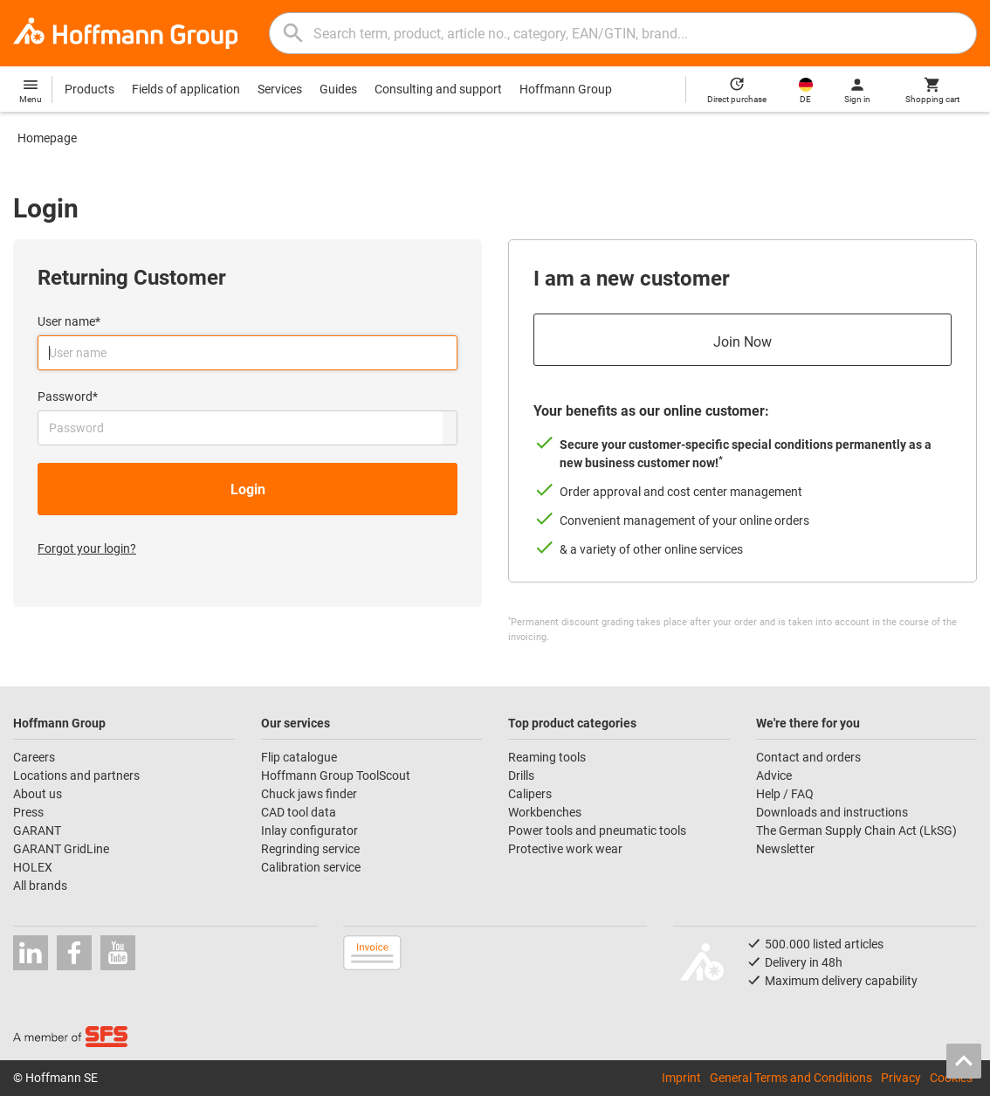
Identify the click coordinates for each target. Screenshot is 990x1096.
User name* (69, 321)
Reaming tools (547, 757)
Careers (34, 757)
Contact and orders (808, 757)
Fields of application (186, 89)
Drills (521, 775)
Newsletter (785, 849)
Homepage (47, 138)
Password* (68, 396)
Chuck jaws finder (309, 794)
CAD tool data (298, 812)
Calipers (530, 794)
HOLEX (32, 867)
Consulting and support (438, 89)
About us (37, 794)
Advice (774, 775)
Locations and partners (76, 775)
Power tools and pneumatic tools (597, 831)
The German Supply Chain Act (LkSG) (856, 831)
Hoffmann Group (565, 89)
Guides (338, 89)
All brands (40, 886)
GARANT (37, 831)
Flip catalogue (299, 757)
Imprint (681, 1078)
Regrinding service (310, 849)
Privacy (901, 1078)
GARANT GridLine (61, 849)
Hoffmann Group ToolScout (335, 775)
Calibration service (311, 867)
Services (280, 89)
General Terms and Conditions (791, 1078)
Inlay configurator (309, 831)
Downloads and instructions (832, 812)
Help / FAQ (785, 794)
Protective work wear (565, 849)
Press (28, 812)
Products (89, 89)
